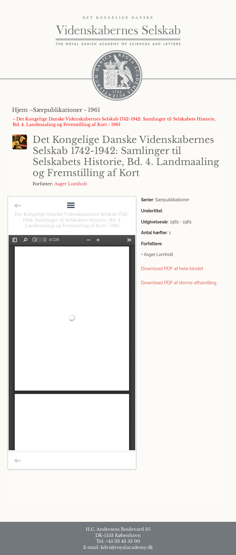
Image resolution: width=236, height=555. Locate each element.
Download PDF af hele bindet (172, 268)
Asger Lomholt (70, 184)
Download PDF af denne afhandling (178, 282)
